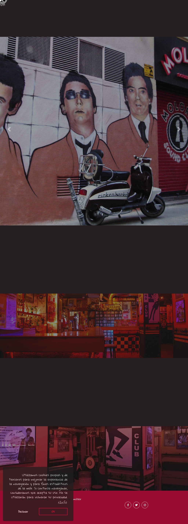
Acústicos (70, 32)
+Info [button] (62, 502)
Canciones (23, 21)
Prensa (117, 28)
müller (77, 499)
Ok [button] (53, 511)
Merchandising (164, 28)
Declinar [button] (23, 511)
